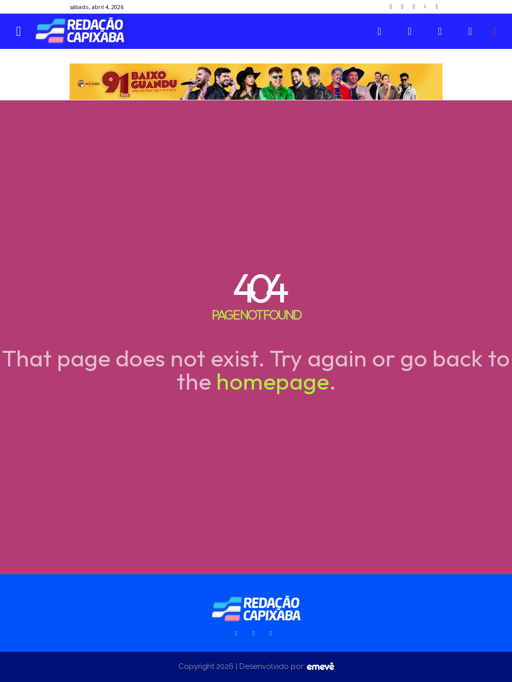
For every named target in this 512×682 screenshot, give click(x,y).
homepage (272, 381)
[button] (495, 31)
